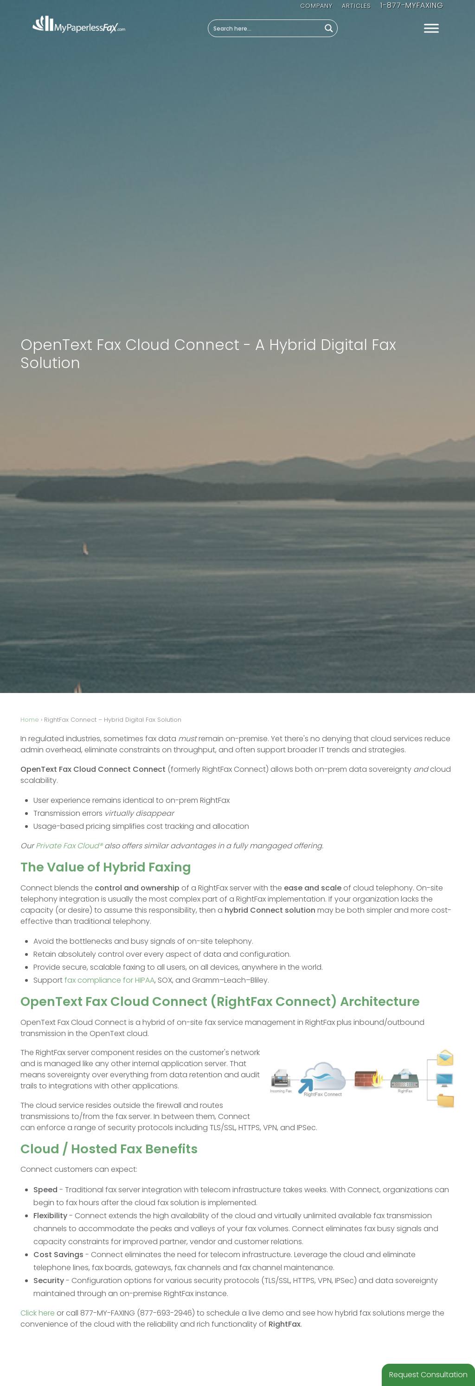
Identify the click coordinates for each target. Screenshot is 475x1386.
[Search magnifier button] (329, 28)
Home (29, 720)
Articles (356, 6)
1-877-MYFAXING (411, 5)
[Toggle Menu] (431, 28)
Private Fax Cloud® (69, 845)
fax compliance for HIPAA (109, 980)
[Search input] (264, 28)
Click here (37, 1313)
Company (316, 6)
